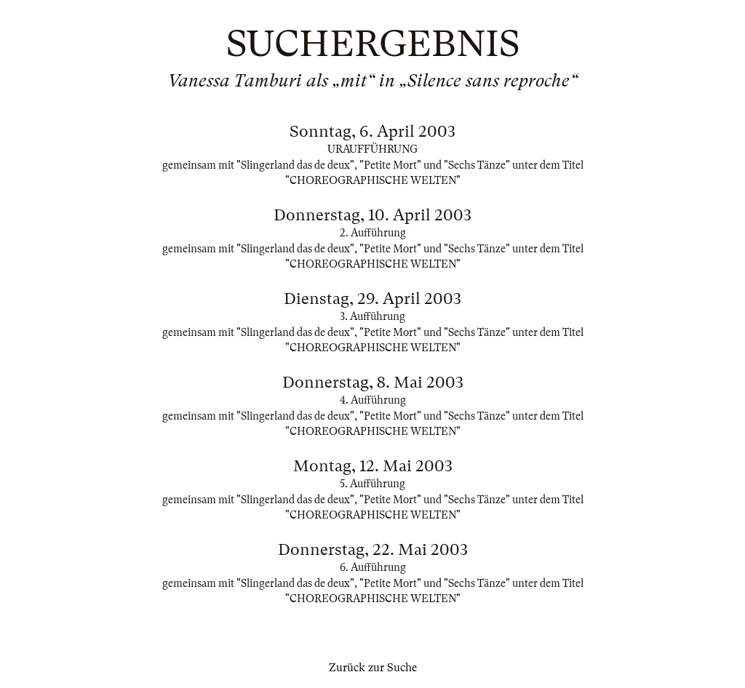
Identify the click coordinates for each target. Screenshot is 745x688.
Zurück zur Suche (373, 667)
